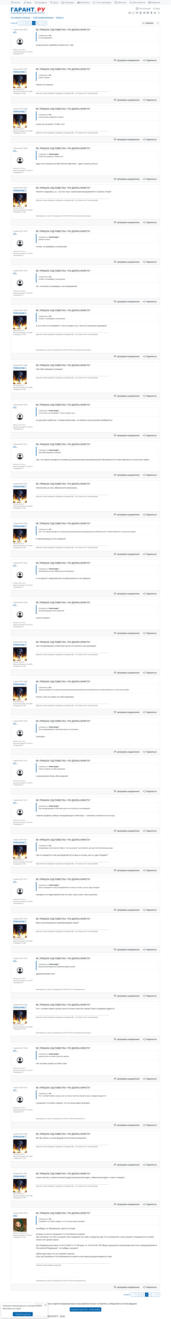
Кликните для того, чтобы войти (85, 1309)
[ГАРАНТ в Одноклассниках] (151, 13)
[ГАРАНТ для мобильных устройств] (133, 13)
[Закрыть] (45, 1305)
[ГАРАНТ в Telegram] (144, 13)
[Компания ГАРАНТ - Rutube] (155, 13)
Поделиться (150, 60)
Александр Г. (20, 71)
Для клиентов (137, 2)
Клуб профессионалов (43, 17)
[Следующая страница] (41, 23)
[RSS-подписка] (158, 13)
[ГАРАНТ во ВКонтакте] (137, 13)
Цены (54, 2)
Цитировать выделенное (126, 60)
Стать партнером (102, 2)
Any (15, 1215)
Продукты (41, 2)
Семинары (67, 2)
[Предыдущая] (20, 23)
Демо (28, 2)
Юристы (59, 17)
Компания (83, 2)
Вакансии (120, 2)
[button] (158, 23)
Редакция (154, 2)
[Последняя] (45, 23)
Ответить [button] (147, 23)
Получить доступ (22, 1314)
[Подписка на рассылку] (129, 13)
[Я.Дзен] (140, 13)
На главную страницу (20, 17)
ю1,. (15, 32)
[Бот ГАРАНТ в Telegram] (148, 13)
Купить (15, 2)
